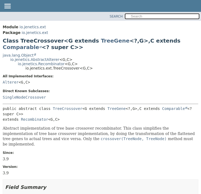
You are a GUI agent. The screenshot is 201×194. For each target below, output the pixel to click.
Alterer (11, 82)
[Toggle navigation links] (7, 6)
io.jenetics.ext (32, 27)
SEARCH (116, 16)
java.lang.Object (18, 55)
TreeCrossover (67, 108)
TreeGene (115, 40)
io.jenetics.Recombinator (41, 64)
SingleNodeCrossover (24, 97)
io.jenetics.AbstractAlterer (34, 59)
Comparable (21, 47)
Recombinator (34, 119)
